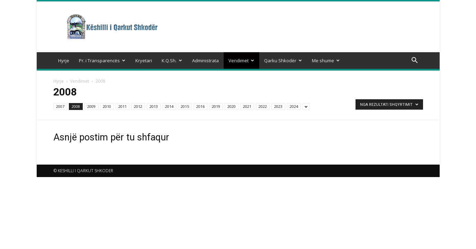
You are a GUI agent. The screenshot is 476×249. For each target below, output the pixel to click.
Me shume (326, 60)
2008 (76, 106)
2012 (138, 106)
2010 (107, 106)
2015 (185, 106)
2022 (263, 106)
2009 (91, 106)
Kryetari (143, 60)
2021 (247, 106)
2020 (231, 106)
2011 (122, 106)
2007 (60, 106)
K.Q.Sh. (172, 60)
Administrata (205, 60)
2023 (278, 106)
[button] (414, 61)
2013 (154, 106)
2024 (294, 106)
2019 (216, 106)
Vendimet (241, 60)
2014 (169, 106)
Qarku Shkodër (283, 60)
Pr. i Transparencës (102, 60)
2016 (200, 106)
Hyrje (63, 60)
